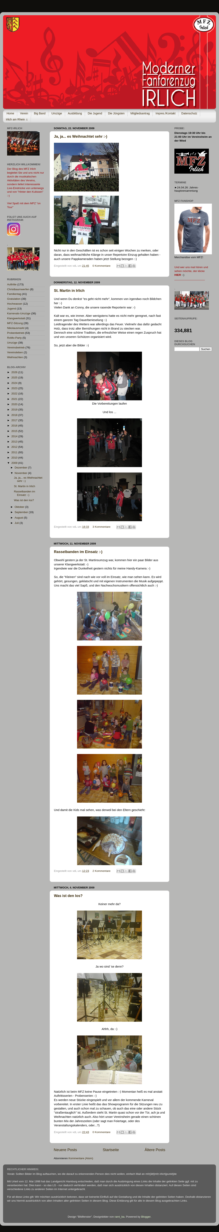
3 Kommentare (101, 526)
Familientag (14, 293)
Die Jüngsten (116, 113)
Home (10, 113)
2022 (14, 393)
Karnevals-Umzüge (18, 313)
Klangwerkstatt (16, 318)
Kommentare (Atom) (81, 1158)
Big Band (40, 113)
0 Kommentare (101, 265)
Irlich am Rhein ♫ (17, 119)
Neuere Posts (65, 1150)
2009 (14, 462)
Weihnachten (15, 357)
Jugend (11, 308)
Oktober (20, 506)
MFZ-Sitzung (15, 323)
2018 (14, 415)
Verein (24, 113)
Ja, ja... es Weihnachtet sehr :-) (80, 136)
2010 (14, 457)
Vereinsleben (15, 352)
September (22, 512)
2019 (14, 409)
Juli (17, 522)
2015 (14, 431)
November (21, 473)
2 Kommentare (101, 870)
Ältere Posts (155, 1150)
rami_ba (120, 1216)
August (19, 517)
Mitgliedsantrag (140, 113)
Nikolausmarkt (16, 328)
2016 (14, 425)
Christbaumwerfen (18, 289)
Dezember (21, 467)
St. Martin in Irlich (69, 291)
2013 (14, 441)
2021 (14, 399)
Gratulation (13, 298)
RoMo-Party (14, 337)
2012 (14, 446)
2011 (14, 452)
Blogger (145, 1216)
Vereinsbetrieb (16, 347)
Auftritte (12, 284)
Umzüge (56, 113)
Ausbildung (75, 113)
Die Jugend (95, 113)
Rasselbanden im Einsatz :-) (78, 552)
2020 (14, 404)
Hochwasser (14, 303)
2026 (14, 372)
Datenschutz (189, 113)
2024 (14, 383)
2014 (14, 436)
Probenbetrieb (15, 332)
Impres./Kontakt (165, 113)
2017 (14, 420)
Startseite (111, 1150)
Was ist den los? (68, 896)
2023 (14, 388)
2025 (14, 377)
